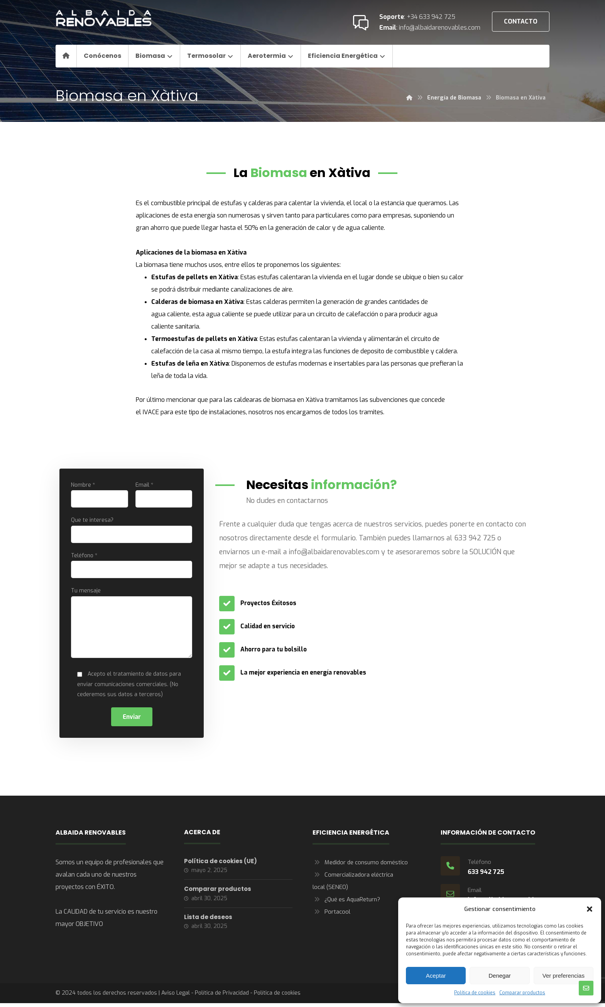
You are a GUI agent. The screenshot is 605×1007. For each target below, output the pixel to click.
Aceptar (436, 975)
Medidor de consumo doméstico (360, 866)
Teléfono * (131, 566)
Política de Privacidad (222, 997)
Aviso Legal (175, 997)
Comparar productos (522, 993)
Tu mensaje (131, 626)
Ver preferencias (563, 975)
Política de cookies (474, 993)
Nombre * (99, 495)
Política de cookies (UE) (220, 866)
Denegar (499, 975)
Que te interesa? (131, 531)
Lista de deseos (208, 923)
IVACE (151, 412)
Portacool (331, 916)
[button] (589, 909)
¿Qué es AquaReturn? (346, 903)
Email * (164, 495)
